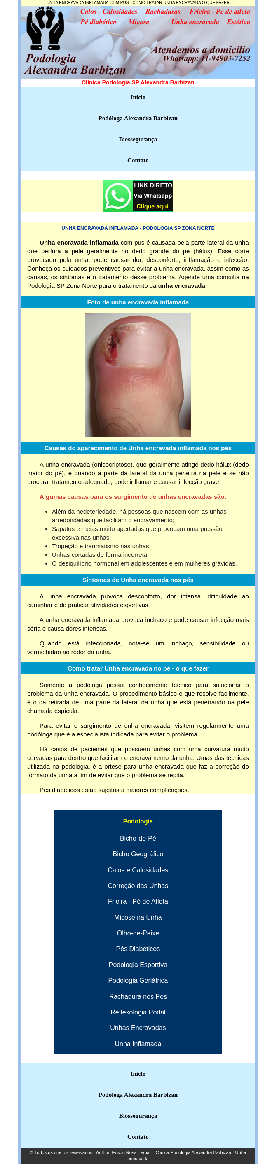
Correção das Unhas (138, 885)
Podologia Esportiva (138, 964)
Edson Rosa (124, 1152)
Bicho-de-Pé (138, 838)
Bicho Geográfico (138, 854)
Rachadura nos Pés (138, 996)
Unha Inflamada (138, 1043)
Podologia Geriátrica (138, 980)
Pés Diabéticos (138, 948)
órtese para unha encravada (144, 766)
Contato (138, 160)
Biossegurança (138, 139)
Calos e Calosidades (138, 870)
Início (138, 97)
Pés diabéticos (60, 789)
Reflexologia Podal (137, 1012)
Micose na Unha (138, 917)
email (146, 1152)
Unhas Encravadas (138, 1027)
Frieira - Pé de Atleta (138, 901)
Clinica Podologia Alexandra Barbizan (192, 1152)
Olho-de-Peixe (138, 933)
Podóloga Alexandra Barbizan (138, 118)
